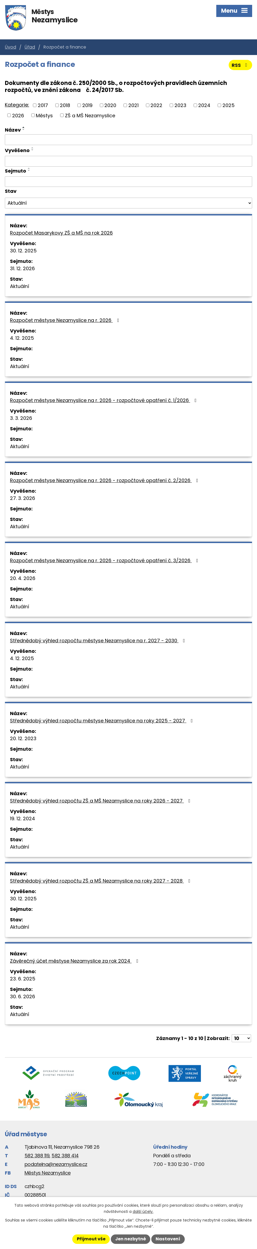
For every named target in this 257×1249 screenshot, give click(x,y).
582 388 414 (65, 1155)
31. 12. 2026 (22, 268)
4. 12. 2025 (22, 338)
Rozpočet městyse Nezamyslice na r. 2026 (65, 320)
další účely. (143, 1211)
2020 (110, 105)
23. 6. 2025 (22, 978)
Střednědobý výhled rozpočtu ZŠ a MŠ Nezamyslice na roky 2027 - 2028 (101, 880)
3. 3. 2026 (21, 418)
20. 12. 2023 (23, 738)
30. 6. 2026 (22, 996)
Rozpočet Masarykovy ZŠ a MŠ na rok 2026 (61, 232)
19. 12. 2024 (22, 818)
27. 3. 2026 (22, 498)
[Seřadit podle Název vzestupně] (24, 127)
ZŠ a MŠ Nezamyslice (90, 115)
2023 (180, 105)
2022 (156, 105)
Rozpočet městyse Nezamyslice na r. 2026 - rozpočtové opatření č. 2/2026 (105, 480)
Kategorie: (17, 104)
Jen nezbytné (130, 1239)
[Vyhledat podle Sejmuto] (128, 181)
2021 (133, 105)
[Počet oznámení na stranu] (241, 1038)
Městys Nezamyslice (48, 1172)
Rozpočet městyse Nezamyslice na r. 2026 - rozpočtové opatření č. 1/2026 (104, 400)
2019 (87, 105)
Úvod (10, 47)
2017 (43, 105)
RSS (240, 65)
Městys (44, 115)
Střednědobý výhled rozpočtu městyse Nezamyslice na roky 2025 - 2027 (102, 720)
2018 (65, 105)
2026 (18, 115)
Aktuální (19, 286)
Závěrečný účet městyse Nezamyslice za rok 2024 (75, 961)
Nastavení (168, 1239)
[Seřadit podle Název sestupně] (24, 129)
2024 (204, 105)
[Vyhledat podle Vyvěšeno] (128, 161)
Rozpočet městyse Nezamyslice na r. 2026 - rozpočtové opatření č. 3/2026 (105, 560)
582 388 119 (37, 1155)
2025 (228, 105)
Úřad (30, 47)
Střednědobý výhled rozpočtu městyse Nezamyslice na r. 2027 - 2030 (98, 640)
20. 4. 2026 (22, 578)
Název (13, 129)
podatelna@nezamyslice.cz (56, 1164)
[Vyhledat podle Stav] (128, 203)
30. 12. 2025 (23, 250)
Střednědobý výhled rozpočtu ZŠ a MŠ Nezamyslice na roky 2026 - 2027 (101, 800)
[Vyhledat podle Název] (128, 139)
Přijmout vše (91, 1239)
